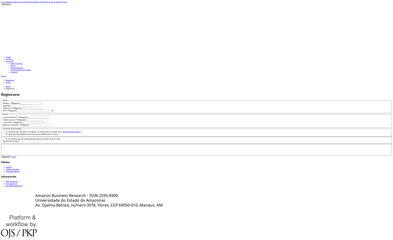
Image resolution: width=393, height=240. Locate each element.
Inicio (8, 86)
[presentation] (21, 149)
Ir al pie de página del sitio (57, 2)
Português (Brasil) (13, 171)
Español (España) (12, 169)
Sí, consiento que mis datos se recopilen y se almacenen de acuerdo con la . (42, 132)
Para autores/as (11, 184)
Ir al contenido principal (10, 2)
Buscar (3, 76)
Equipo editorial (17, 68)
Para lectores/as (12, 181)
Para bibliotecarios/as (14, 186)
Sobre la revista (16, 64)
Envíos (13, 66)
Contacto (14, 72)
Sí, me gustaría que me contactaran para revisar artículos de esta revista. (32, 139)
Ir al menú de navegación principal (33, 2)
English (9, 167)
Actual (8, 57)
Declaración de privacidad (21, 70)
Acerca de (9, 61)
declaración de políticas (72, 132)
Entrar (8, 82)
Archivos (9, 59)
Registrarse (10, 80)
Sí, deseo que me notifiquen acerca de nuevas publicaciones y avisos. (31, 134)
